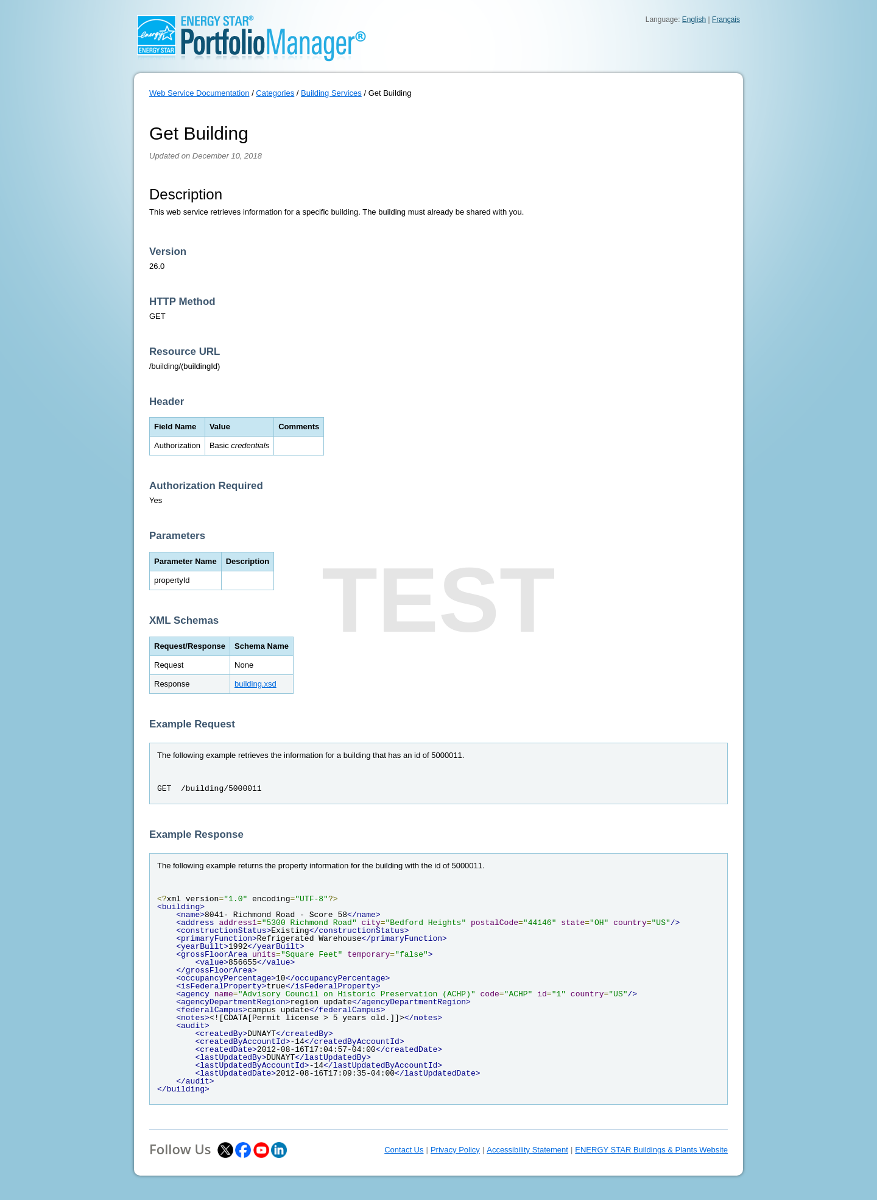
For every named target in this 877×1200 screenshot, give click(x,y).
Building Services (331, 93)
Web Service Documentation (199, 93)
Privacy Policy (455, 1149)
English (694, 19)
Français (726, 19)
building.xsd (255, 683)
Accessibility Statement (527, 1149)
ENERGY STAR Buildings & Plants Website (651, 1149)
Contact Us (403, 1149)
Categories (275, 93)
